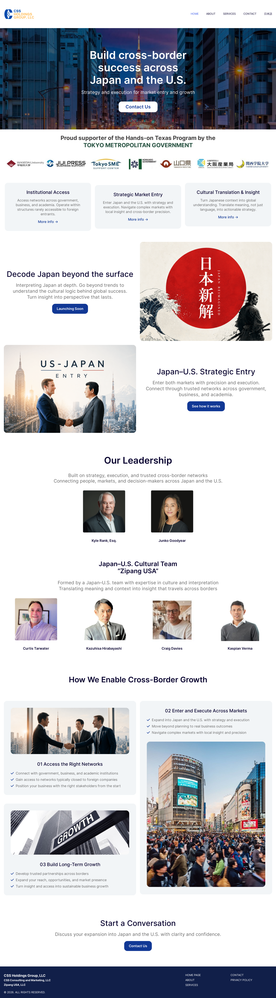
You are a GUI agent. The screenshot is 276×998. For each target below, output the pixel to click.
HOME (195, 13)
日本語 (268, 13)
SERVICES (229, 13)
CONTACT (249, 13)
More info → (48, 222)
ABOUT (210, 13)
